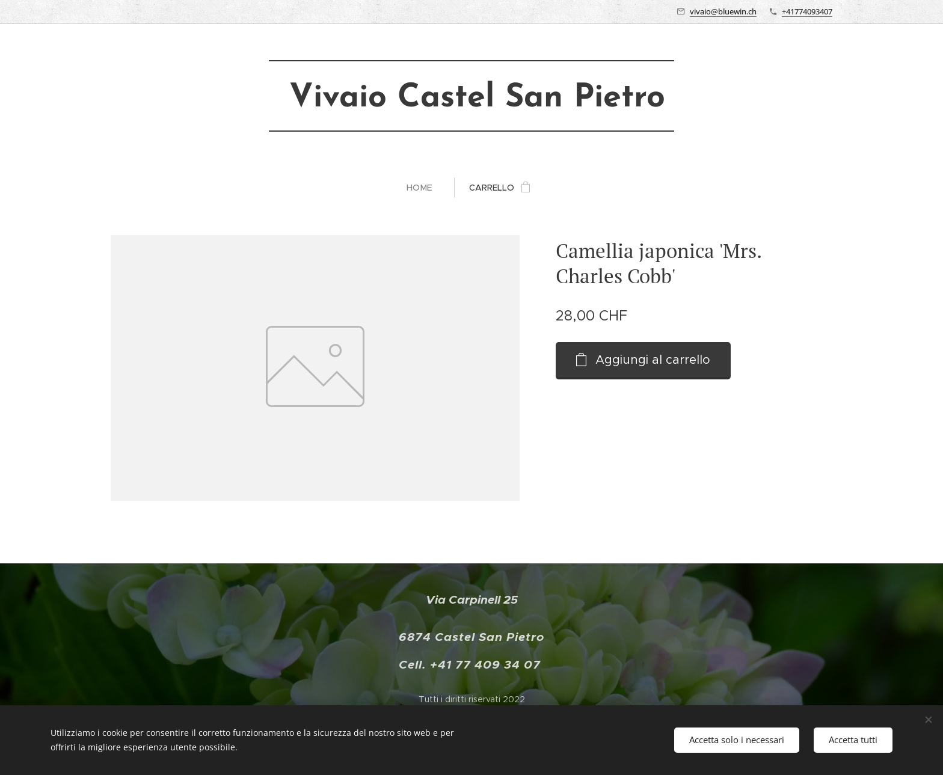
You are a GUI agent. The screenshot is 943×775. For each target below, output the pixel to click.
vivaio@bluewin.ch (723, 11)
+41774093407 (807, 11)
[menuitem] (424, 188)
